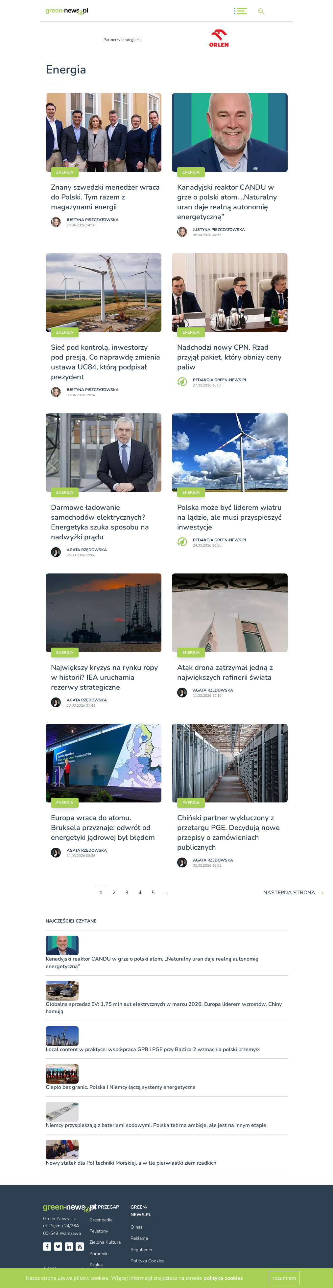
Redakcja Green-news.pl (220, 380)
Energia (64, 172)
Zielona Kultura (105, 1242)
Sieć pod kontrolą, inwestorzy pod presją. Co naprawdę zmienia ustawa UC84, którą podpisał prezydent (105, 362)
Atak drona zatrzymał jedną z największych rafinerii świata (225, 672)
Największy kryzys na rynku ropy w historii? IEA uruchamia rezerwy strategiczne (104, 677)
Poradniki (98, 1254)
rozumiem (284, 1278)
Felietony (98, 1231)
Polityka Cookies (147, 1261)
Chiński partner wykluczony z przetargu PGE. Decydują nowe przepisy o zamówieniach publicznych (228, 832)
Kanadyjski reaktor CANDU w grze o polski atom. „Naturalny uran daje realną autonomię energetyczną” (227, 202)
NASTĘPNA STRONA (289, 892)
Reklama (139, 1238)
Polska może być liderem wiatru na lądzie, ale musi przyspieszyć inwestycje (229, 517)
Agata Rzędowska (87, 549)
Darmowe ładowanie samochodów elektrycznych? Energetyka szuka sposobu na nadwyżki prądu (100, 522)
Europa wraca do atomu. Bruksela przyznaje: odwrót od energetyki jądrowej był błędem (103, 827)
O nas (137, 1227)
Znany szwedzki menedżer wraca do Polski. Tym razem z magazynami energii (105, 197)
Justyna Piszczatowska (93, 219)
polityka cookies (223, 1278)
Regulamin (141, 1250)
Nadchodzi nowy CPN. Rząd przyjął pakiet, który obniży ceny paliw (229, 357)
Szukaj (96, 1265)
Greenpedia (100, 1220)
